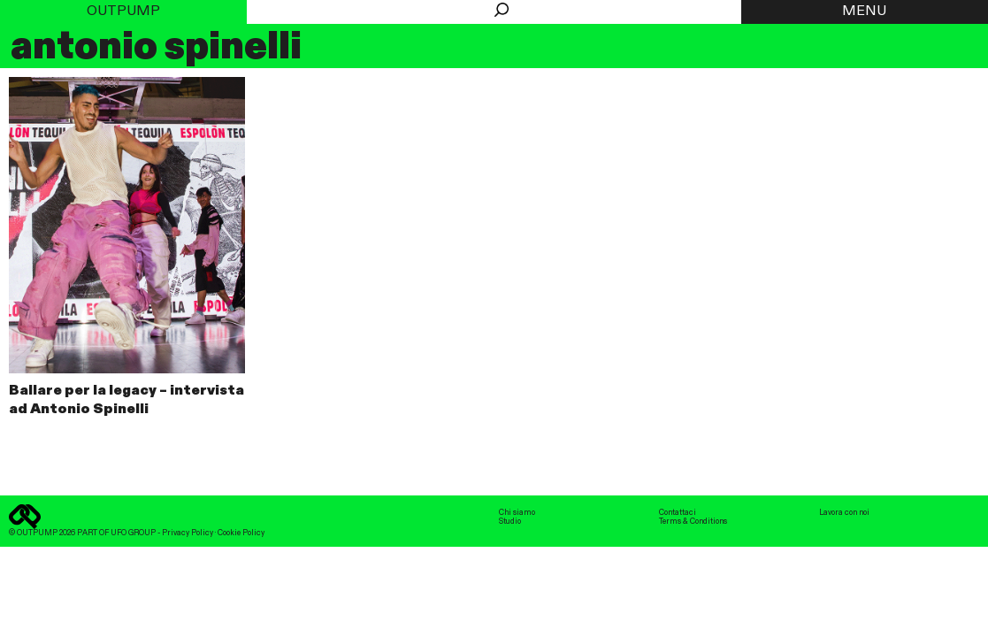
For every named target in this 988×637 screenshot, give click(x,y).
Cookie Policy (241, 533)
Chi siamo (517, 513)
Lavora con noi (844, 513)
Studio (510, 522)
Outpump (123, 11)
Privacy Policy (187, 533)
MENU (864, 11)
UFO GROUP (133, 533)
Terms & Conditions (693, 522)
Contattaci (677, 513)
